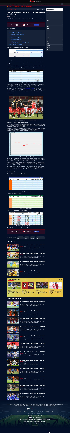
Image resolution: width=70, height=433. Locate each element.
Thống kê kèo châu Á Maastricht (16, 41)
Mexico (48, 39)
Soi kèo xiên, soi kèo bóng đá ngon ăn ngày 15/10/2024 (32, 393)
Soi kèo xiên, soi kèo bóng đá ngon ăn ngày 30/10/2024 (32, 245)
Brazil (48, 26)
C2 (47, 24)
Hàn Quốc (48, 45)
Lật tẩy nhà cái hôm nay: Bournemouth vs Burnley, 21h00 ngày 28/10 (28, 292)
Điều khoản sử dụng (39, 411)
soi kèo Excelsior (26, 238)
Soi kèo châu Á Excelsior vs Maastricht (15, 32)
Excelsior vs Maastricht (19, 238)
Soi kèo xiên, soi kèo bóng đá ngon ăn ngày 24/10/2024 (32, 318)
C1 (47, 22)
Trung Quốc (49, 37)
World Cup (48, 49)
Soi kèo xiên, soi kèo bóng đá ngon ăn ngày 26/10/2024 (32, 301)
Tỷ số (38, 4)
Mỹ (47, 41)
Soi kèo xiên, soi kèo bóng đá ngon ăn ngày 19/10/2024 (32, 360)
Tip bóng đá (22, 4)
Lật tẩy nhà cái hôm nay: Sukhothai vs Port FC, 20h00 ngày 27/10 (41, 292)
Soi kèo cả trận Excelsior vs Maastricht (15, 36)
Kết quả (36, 24)
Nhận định (17, 4)
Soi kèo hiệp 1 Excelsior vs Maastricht (17, 34)
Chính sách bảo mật (49, 411)
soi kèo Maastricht (32, 238)
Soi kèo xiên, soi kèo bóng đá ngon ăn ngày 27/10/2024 (32, 270)
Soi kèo (13, 4)
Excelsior (10, 237)
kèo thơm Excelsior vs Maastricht (39, 238)
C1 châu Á (48, 30)
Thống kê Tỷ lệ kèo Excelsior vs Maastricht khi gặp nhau (20, 42)
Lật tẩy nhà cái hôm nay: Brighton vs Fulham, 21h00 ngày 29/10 (14, 292)
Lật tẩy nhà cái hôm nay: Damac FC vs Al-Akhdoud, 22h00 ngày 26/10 (55, 292)
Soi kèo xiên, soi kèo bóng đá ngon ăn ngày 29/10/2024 (32, 253)
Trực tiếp (34, 4)
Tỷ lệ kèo (27, 4)
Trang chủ (9, 4)
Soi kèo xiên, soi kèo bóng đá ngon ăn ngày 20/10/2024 (32, 351)
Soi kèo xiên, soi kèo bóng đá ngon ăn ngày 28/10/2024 (32, 261)
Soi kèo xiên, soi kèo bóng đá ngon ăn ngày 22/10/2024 (32, 326)
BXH (46, 4)
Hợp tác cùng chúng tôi (28, 411)
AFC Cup (48, 28)
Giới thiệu (19, 411)
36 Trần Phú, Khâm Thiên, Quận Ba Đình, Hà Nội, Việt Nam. (36, 421)
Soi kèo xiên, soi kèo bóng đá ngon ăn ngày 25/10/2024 (32, 310)
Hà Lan (48, 43)
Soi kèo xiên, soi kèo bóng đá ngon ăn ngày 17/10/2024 (32, 377)
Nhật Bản (48, 47)
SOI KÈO (15, 9)
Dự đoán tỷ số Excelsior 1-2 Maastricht (15, 44)
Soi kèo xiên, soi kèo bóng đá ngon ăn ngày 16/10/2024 (32, 385)
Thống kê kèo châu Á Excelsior (16, 39)
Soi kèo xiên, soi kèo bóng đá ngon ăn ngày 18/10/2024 (32, 368)
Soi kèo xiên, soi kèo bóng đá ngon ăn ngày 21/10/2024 (32, 343)
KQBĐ (31, 4)
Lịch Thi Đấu (43, 4)
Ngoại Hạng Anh (49, 11)
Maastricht (14, 237)
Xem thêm (60, 279)
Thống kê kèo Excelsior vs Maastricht (15, 37)
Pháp (48, 20)
